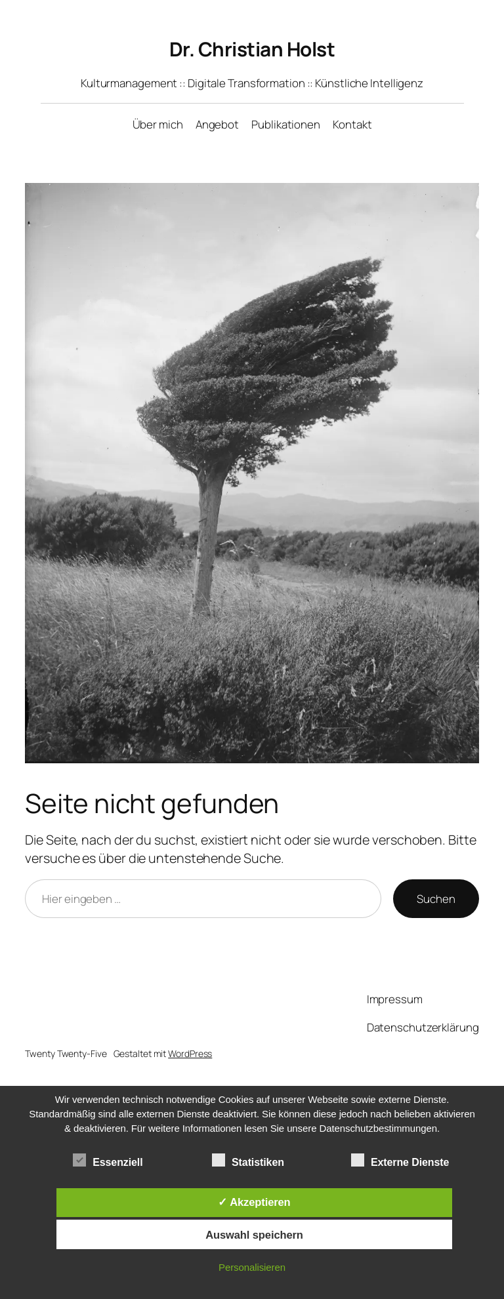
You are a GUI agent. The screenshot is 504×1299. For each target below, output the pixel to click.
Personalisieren (252, 1267)
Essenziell (107, 1160)
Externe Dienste (400, 1160)
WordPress (190, 1053)
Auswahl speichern (254, 1235)
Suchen (436, 898)
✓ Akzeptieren (254, 1202)
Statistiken (248, 1160)
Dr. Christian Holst (252, 48)
